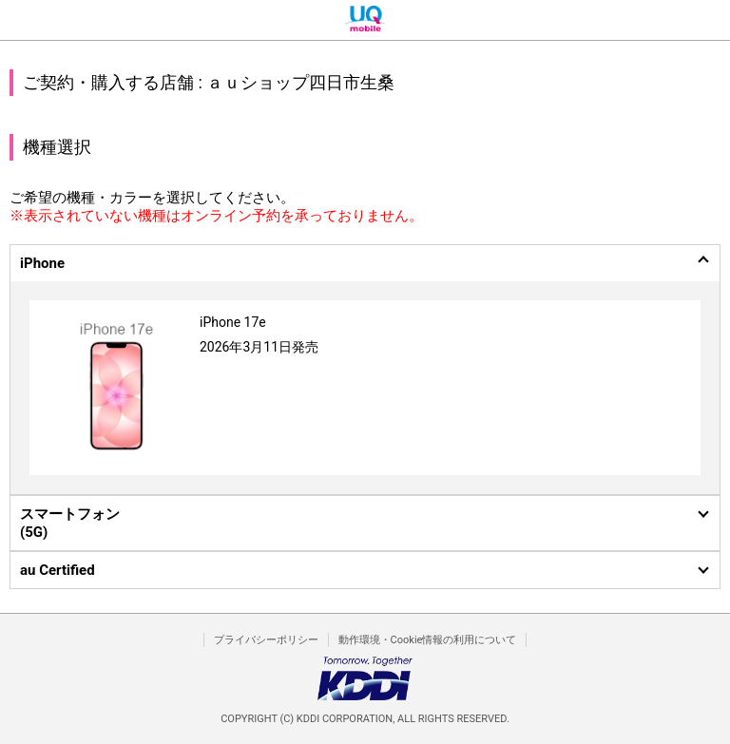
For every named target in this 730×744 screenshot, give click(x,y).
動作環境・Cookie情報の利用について (427, 640)
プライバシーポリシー (266, 640)
